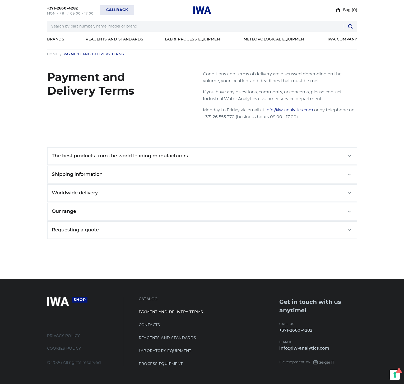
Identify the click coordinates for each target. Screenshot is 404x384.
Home (52, 54)
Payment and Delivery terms (171, 312)
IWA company (342, 39)
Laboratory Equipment (165, 351)
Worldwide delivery (202, 193)
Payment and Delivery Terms (94, 54)
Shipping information (202, 174)
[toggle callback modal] (117, 10)
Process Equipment (161, 364)
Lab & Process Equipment (193, 39)
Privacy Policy (63, 336)
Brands (55, 39)
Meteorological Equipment (275, 39)
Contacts (149, 325)
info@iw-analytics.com (289, 110)
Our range (202, 211)
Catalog (148, 299)
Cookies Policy (64, 348)
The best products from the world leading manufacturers (202, 156)
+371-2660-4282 (295, 330)
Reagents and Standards (114, 39)
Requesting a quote (202, 230)
